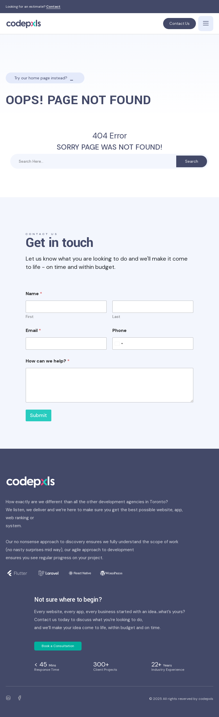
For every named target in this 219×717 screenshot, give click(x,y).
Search (191, 161)
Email (33, 330)
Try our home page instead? (40, 77)
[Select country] (118, 343)
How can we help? (48, 361)
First (30, 316)
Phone (119, 330)
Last (116, 316)
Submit (38, 415)
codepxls (205, 698)
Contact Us (179, 23)
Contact (53, 7)
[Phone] (152, 343)
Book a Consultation (58, 646)
